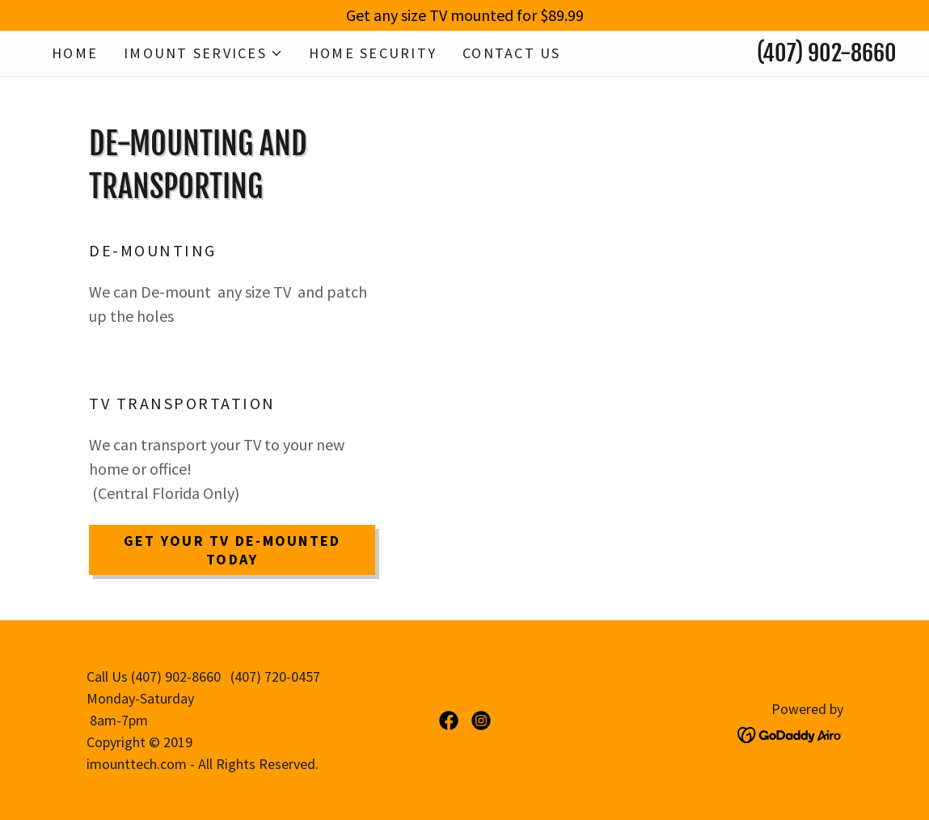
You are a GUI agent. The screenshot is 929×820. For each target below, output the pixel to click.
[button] (203, 53)
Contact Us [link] (511, 53)
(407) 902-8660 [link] (827, 53)
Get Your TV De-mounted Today (232, 550)
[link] (449, 720)
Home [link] (75, 53)
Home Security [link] (373, 53)
